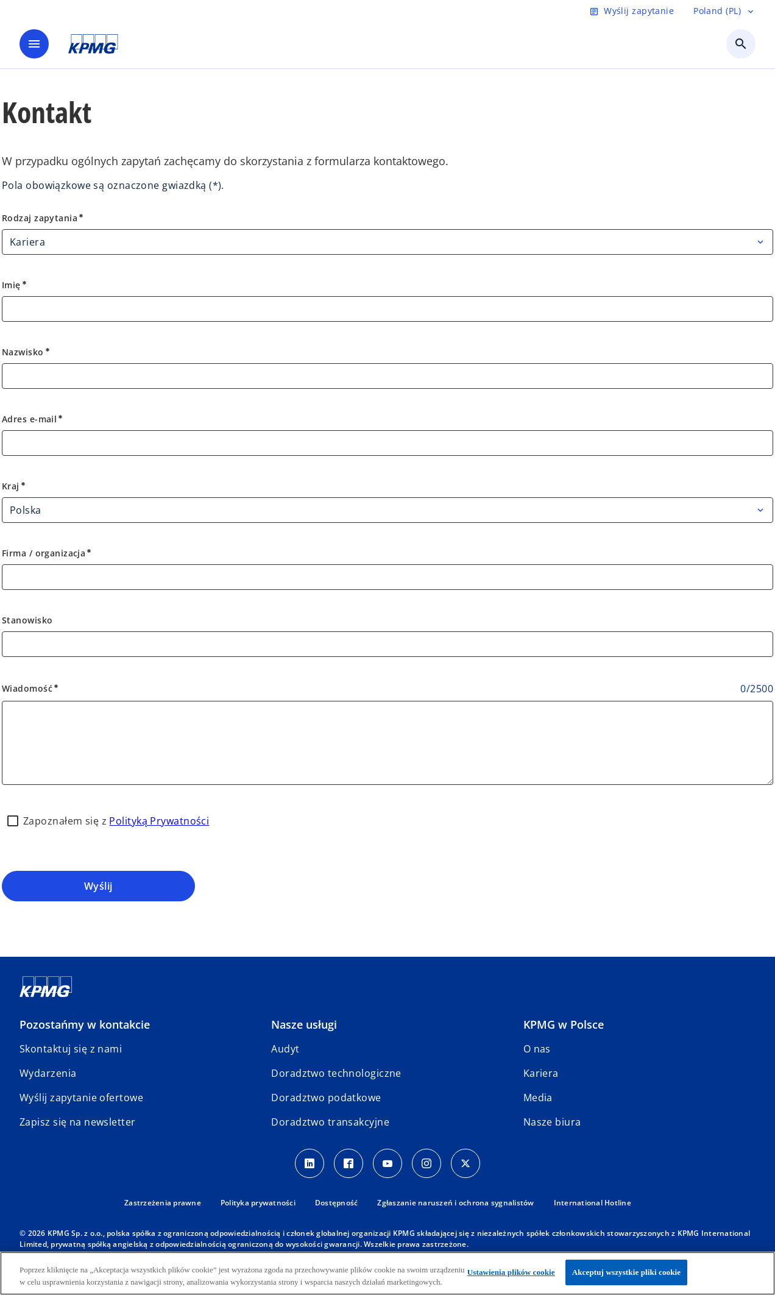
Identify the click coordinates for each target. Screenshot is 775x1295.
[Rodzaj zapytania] (387, 242)
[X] (465, 1163)
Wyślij (98, 886)
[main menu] (34, 44)
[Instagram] (426, 1163)
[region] (387, 1273)
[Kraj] (387, 510)
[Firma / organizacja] (387, 577)
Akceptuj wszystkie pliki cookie (626, 1272)
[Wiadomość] (387, 743)
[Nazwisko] (387, 376)
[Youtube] (387, 1163)
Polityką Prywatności (159, 821)
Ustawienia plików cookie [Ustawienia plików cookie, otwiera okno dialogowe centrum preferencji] (511, 1272)
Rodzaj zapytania (43, 218)
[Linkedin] (309, 1163)
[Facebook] (348, 1163)
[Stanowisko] (387, 644)
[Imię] (387, 309)
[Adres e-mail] (387, 443)
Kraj (14, 486)
